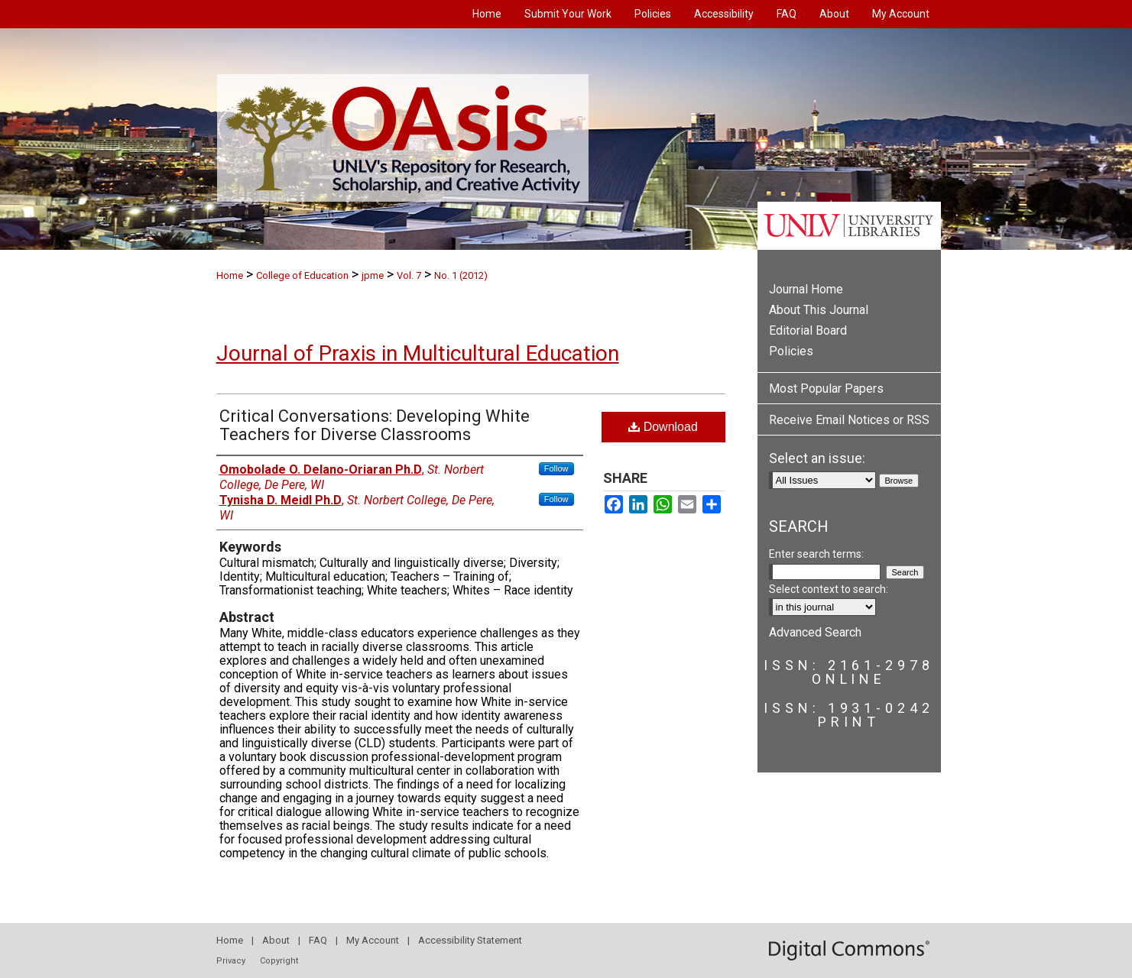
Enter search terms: (816, 554)
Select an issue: (817, 458)
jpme (373, 275)
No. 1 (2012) (461, 275)
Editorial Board (808, 330)
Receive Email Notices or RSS (849, 420)
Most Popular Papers (826, 388)
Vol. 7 (409, 275)
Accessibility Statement (470, 940)
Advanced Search (815, 632)
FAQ (318, 940)
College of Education (302, 275)
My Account (372, 940)
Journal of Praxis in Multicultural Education (417, 353)
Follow (556, 468)
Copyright (279, 961)
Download (663, 426)
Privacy (230, 961)
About (276, 940)
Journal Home (806, 289)
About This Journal (818, 310)
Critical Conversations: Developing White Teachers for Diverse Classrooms (374, 425)
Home (229, 275)
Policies (791, 351)
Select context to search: (828, 589)
